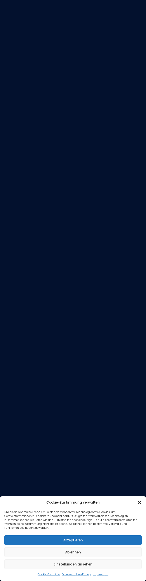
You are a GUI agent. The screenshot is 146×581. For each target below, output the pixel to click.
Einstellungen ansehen (73, 564)
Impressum (100, 574)
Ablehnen (73, 552)
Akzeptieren (73, 540)
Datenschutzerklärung (76, 574)
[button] (139, 502)
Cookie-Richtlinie (49, 574)
